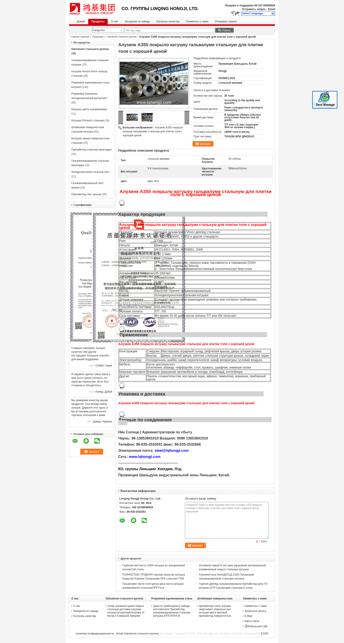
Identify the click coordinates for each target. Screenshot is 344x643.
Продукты (98, 21)
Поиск (226, 30)
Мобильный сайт (256, 626)
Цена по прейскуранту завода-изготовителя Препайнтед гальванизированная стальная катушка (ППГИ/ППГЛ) (171, 610)
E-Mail (248, 616)
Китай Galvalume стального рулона (137, 633)
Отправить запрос (254, 9)
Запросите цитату (255, 611)
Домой (81, 21)
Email (271, 9)
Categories (98, 30)
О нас (114, 21)
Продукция (98, 36)
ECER (264, 633)
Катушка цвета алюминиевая (89, 109)
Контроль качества (167, 21)
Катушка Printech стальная (87, 120)
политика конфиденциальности (95, 633)
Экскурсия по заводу (137, 21)
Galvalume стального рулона (121, 36)
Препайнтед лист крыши (86, 194)
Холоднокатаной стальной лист (90, 172)
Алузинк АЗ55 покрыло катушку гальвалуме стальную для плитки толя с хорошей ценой (153, 131)
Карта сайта (252, 621)
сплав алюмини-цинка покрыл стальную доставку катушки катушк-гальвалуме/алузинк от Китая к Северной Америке (126, 610)
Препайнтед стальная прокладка (91, 149)
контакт (205, 143)
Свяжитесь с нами (197, 21)
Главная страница (80, 36)
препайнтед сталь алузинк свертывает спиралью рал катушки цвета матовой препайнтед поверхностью (215, 610)
